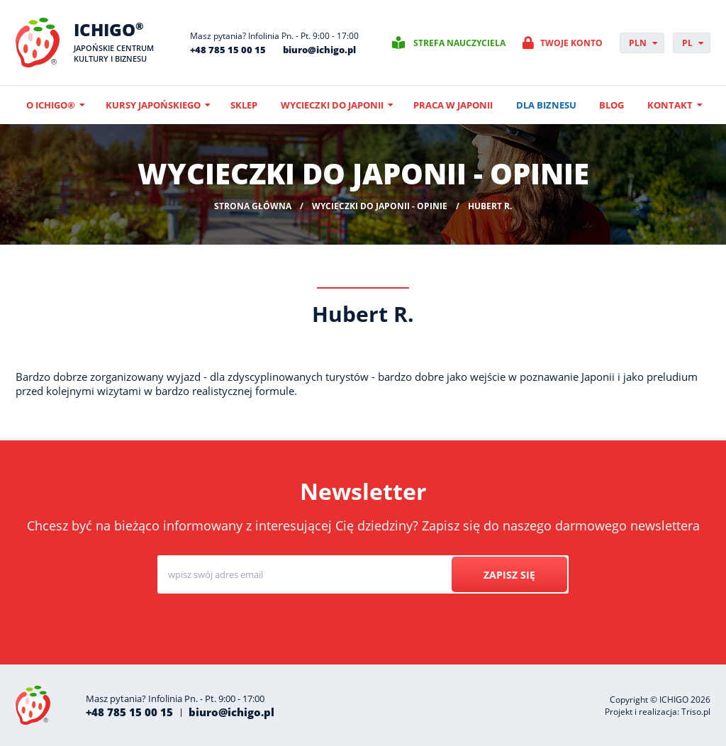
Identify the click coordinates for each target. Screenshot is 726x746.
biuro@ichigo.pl (319, 49)
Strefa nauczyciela (459, 43)
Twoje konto (571, 43)
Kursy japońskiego (153, 105)
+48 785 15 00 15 (228, 49)
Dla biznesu (546, 105)
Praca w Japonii (453, 105)
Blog (611, 105)
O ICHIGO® (50, 105)
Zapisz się (509, 574)
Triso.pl (695, 712)
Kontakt (670, 105)
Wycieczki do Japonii (332, 105)
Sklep (243, 105)
